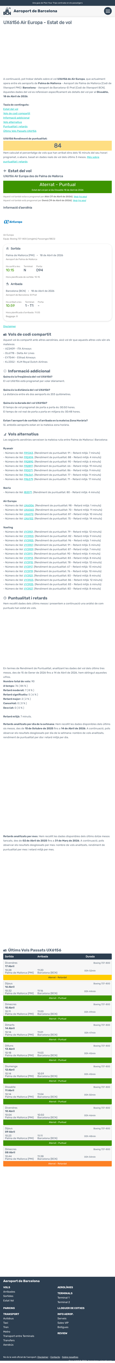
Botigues (63, 1327)
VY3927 (28, 588)
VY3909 (28, 549)
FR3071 (28, 470)
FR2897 (28, 465)
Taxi (5, 1322)
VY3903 (29, 536)
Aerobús (8, 1344)
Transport (11, 1314)
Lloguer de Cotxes (71, 1308)
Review (62, 1333)
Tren (6, 1327)
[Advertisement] (57, 51)
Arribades (9, 1291)
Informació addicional (16, 117)
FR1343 (28, 452)
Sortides (8, 1296)
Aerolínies (65, 1287)
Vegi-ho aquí (80, 196)
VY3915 (28, 562)
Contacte (55, 1357)
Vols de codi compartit (16, 113)
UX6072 (28, 514)
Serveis (62, 1318)
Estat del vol (10, 109)
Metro (6, 1331)
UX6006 (29, 505)
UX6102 (28, 518)
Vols (6, 1287)
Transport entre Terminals (18, 1336)
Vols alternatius (12, 122)
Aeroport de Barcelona (35, 11)
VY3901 (28, 531)
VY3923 (28, 579)
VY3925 (28, 584)
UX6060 (29, 509)
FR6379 (28, 479)
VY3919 (28, 571)
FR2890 (28, 461)
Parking (9, 1308)
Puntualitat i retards (15, 126)
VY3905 (29, 540)
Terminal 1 (63, 1297)
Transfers (9, 1340)
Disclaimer (42, 1357)
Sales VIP (63, 1322)
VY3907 (28, 544)
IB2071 (28, 492)
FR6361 (28, 474)
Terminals (65, 1293)
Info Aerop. (66, 1314)
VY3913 (28, 558)
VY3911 (28, 553)
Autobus (8, 1318)
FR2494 (28, 457)
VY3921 (28, 575)
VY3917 (28, 566)
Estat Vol (8, 1300)
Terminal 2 (64, 1302)
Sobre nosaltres (70, 1357)
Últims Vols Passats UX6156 (19, 131)
